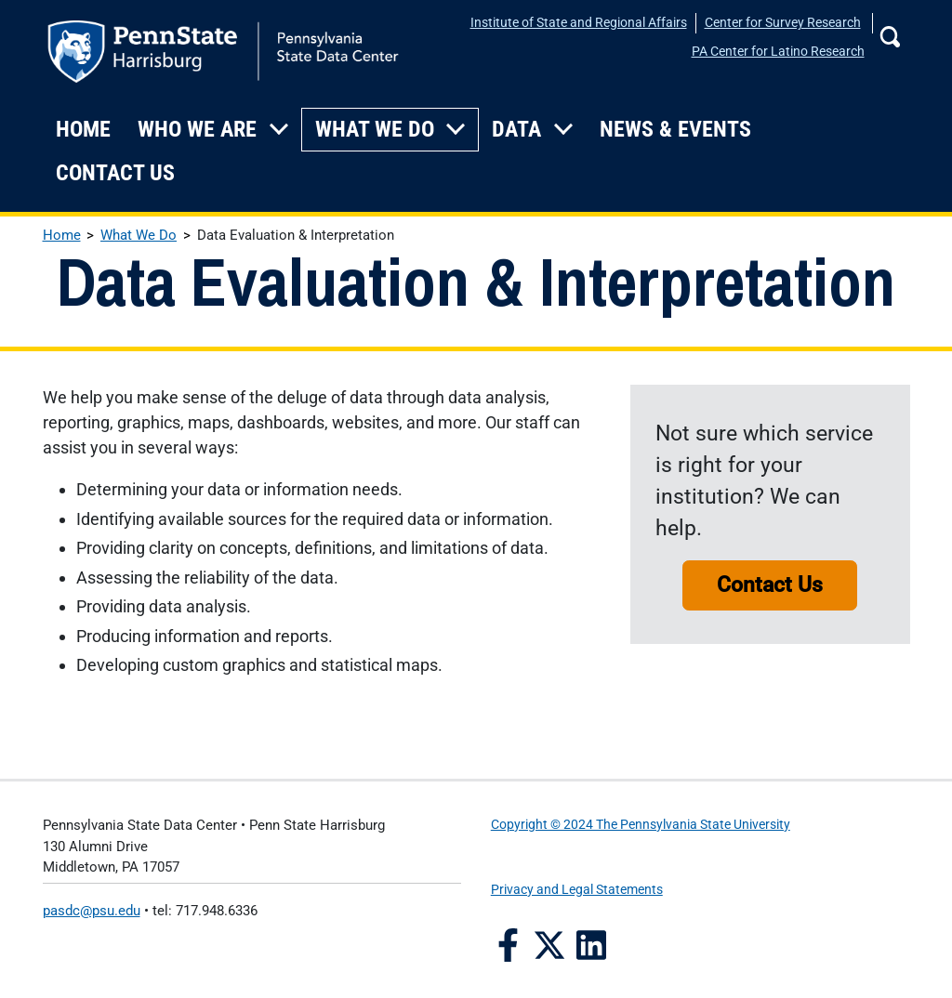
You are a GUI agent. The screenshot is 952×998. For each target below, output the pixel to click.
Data (516, 129)
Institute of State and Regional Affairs (578, 23)
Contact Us (115, 173)
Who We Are (197, 129)
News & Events (675, 129)
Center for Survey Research (783, 23)
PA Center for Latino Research (778, 51)
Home (83, 129)
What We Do (374, 129)
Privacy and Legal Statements (577, 890)
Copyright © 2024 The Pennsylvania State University (640, 825)
